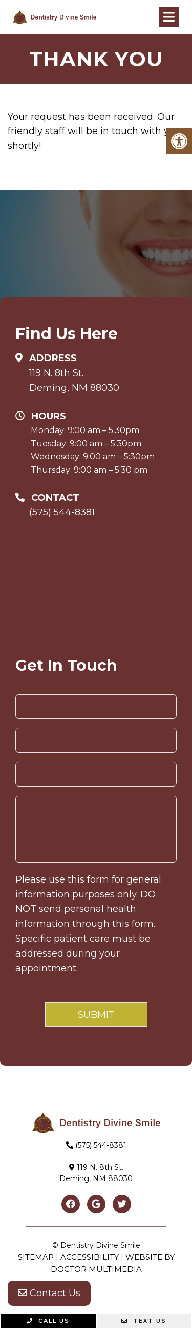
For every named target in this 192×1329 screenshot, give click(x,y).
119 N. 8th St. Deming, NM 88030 (74, 380)
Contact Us (49, 1293)
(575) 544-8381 (62, 512)
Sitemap (36, 1257)
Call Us (48, 1320)
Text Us (143, 1320)
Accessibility (89, 1257)
